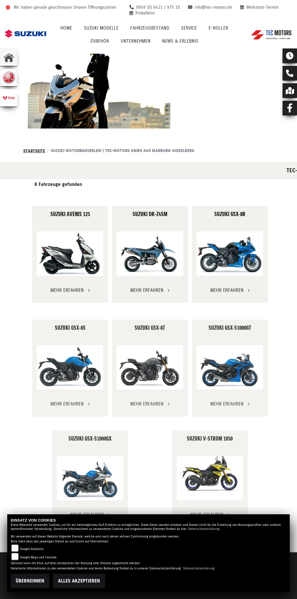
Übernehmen (30, 581)
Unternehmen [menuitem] (136, 41)
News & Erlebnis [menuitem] (180, 41)
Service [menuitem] (189, 28)
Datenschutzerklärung (204, 529)
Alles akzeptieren (79, 581)
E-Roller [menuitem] (218, 28)
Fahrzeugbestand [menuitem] (149, 28)
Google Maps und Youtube (38, 557)
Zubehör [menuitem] (99, 41)
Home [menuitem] (66, 28)
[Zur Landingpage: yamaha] (8, 77)
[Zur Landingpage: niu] (8, 97)
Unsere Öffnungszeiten (94, 7)
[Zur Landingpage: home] (8, 57)
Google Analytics (32, 549)
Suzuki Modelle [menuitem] (101, 28)
